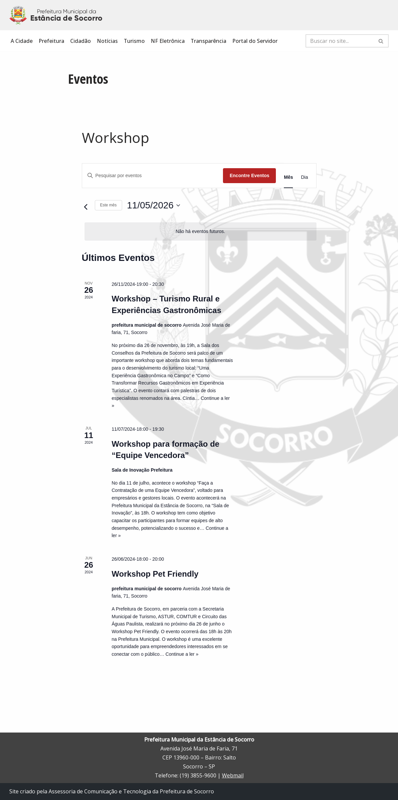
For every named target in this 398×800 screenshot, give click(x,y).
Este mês (108, 205)
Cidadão (80, 41)
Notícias (107, 41)
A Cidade (22, 41)
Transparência (209, 41)
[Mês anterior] (86, 207)
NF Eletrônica (168, 41)
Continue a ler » (181, 654)
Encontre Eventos (249, 175)
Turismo (134, 41)
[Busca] (339, 41)
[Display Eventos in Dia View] (304, 177)
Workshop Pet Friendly (155, 573)
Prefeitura (51, 41)
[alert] (200, 231)
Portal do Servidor (255, 41)
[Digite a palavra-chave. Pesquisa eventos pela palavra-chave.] (152, 175)
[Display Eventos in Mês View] (288, 177)
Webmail (233, 775)
